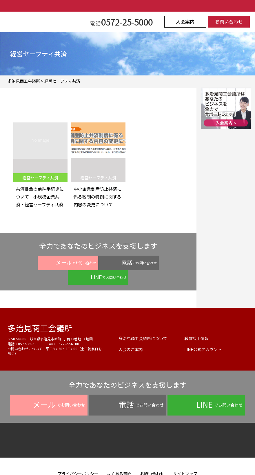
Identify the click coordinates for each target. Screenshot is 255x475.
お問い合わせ (229, 21)
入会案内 (185, 21)
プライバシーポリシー (78, 459)
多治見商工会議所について (143, 324)
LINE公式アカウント (203, 335)
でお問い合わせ (47, 262)
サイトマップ (185, 459)
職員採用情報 (196, 324)
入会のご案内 (131, 335)
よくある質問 (119, 459)
